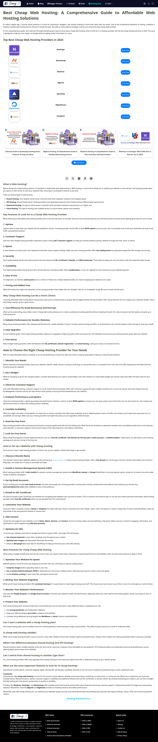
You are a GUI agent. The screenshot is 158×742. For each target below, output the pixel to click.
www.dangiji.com (59, 460)
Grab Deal (125, 50)
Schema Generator (53, 728)
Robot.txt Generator (53, 724)
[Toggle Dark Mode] (149, 3)
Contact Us (121, 728)
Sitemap (120, 724)
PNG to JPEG (86, 721)
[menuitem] (30, 3)
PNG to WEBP (87, 724)
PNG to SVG (86, 732)
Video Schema (52, 732)
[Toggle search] (153, 4)
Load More (79, 163)
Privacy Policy (122, 735)
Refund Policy (122, 732)
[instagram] (144, 3)
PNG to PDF (86, 728)
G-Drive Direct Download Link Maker (59, 735)
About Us (120, 721)
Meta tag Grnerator (53, 721)
